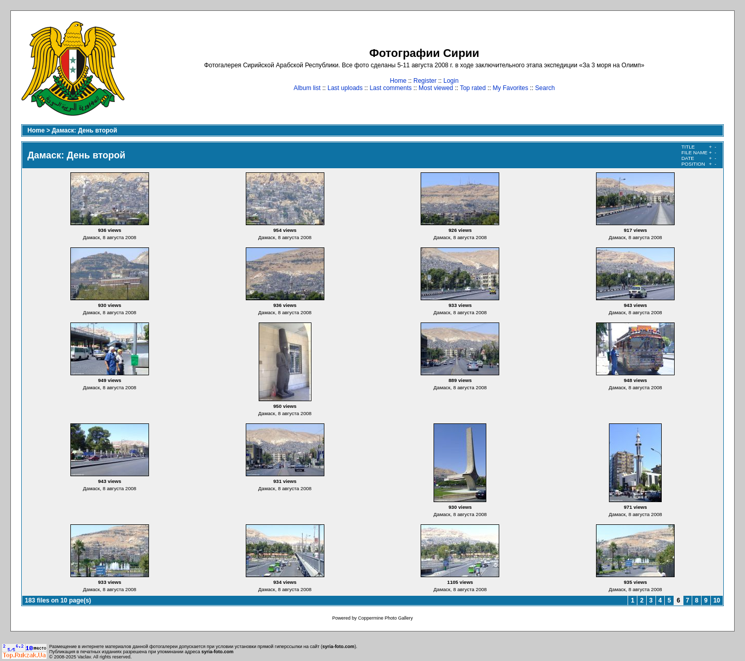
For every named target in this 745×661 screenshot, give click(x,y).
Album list (307, 88)
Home (398, 80)
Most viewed (436, 88)
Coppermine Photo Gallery (385, 618)
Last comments (390, 88)
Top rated (473, 88)
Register (425, 80)
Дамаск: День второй (84, 130)
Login (450, 80)
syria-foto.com (338, 646)
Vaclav (84, 656)
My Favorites (510, 88)
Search (545, 88)
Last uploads (345, 88)
